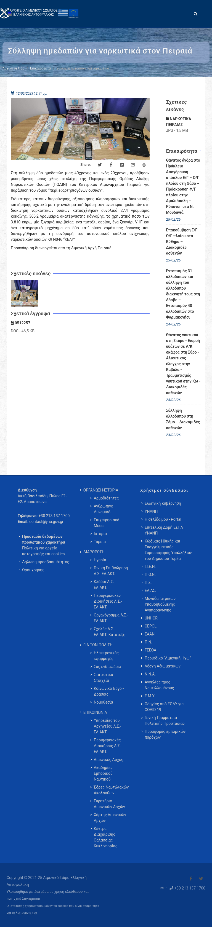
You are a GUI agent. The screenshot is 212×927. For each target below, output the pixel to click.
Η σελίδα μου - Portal (163, 519)
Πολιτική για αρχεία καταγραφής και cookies (43, 551)
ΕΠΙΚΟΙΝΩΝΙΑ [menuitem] (95, 712)
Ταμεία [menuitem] (100, 541)
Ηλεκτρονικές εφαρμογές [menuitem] (106, 656)
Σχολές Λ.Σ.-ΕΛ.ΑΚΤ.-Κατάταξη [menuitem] (110, 632)
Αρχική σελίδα (13, 68)
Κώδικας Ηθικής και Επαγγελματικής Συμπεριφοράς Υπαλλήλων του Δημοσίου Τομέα (168, 550)
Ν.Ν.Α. (150, 674)
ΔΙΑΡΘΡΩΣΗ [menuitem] (94, 552)
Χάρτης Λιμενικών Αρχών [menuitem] (110, 818)
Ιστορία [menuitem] (100, 533)
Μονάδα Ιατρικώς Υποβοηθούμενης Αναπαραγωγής (160, 604)
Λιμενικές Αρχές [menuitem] (108, 759)
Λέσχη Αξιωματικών (163, 666)
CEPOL (151, 626)
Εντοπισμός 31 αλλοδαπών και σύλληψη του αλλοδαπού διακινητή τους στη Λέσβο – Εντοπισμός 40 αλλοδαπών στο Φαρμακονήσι (183, 294)
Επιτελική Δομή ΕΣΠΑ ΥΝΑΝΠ (164, 530)
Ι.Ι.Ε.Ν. (150, 566)
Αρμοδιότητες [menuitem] (106, 498)
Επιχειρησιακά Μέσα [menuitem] (107, 523)
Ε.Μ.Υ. (150, 696)
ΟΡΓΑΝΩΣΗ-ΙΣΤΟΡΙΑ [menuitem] (100, 490)
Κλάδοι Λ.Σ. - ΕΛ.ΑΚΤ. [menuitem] (105, 584)
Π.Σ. (148, 582)
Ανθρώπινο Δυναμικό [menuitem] (103, 509)
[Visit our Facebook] (190, 878)
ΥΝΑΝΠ (151, 511)
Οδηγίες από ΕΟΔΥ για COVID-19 (164, 707)
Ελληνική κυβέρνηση (163, 503)
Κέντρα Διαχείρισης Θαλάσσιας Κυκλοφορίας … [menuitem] (107, 837)
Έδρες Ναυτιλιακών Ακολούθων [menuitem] (111, 790)
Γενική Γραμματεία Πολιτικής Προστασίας (165, 720)
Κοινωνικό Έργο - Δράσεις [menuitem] (109, 691)
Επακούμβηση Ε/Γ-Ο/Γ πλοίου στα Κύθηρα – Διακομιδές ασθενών (182, 241)
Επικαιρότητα (40, 68)
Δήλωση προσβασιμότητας (45, 562)
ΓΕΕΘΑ (150, 650)
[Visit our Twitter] (201, 878)
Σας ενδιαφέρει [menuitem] (107, 666)
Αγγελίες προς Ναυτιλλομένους (159, 685)
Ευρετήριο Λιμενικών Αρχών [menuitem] (109, 804)
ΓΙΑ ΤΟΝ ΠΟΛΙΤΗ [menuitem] (98, 645)
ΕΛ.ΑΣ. (150, 590)
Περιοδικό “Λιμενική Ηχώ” (168, 658)
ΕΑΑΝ (150, 634)
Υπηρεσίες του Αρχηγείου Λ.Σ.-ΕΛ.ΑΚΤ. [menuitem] (107, 726)
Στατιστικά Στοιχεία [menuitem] (103, 677)
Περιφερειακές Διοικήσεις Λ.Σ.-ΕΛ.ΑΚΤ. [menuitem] (108, 601)
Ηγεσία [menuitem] (100, 560)
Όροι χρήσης (33, 570)
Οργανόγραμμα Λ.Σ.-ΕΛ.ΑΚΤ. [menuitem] (111, 618)
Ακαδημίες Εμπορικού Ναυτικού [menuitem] (103, 773)
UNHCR (151, 618)
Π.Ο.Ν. (150, 574)
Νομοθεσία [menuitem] (103, 702)
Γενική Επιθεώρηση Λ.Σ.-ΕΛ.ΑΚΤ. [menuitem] (111, 571)
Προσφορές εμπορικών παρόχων (165, 734)
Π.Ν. (148, 642)
